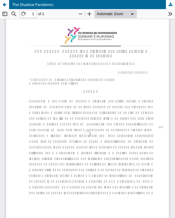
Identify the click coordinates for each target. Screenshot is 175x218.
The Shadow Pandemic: (33, 4)
